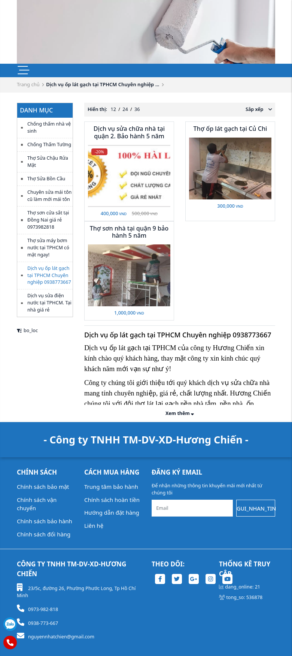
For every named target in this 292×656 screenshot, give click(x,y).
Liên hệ (93, 525)
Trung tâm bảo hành (111, 486)
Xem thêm (179, 413)
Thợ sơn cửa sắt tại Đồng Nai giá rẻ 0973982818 (48, 220)
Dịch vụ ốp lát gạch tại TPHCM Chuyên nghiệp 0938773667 (49, 275)
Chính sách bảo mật (43, 486)
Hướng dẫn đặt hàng (111, 512)
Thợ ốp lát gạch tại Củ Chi (230, 128)
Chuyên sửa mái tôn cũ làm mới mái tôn (49, 195)
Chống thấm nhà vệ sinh (49, 127)
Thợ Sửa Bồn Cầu (46, 178)
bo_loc (27, 330)
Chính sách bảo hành (44, 521)
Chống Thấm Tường (49, 144)
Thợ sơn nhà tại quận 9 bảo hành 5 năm (129, 232)
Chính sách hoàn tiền (112, 499)
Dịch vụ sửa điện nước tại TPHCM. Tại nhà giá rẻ (49, 302)
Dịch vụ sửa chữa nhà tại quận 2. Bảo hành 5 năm (129, 132)
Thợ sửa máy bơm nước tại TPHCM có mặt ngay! (48, 247)
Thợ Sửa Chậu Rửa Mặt (47, 161)
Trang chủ (28, 84)
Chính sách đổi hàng (43, 534)
